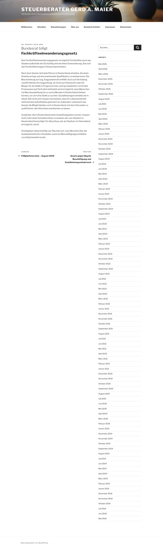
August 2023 (104, 214)
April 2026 (102, 69)
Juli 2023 (102, 219)
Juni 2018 (102, 513)
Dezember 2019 (105, 433)
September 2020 (105, 388)
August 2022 (103, 274)
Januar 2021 (103, 369)
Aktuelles (41, 27)
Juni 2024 (102, 169)
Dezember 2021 (105, 314)
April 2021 (102, 353)
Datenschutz (125, 27)
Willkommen (26, 27)
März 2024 (103, 184)
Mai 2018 (102, 518)
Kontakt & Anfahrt (92, 27)
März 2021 (103, 359)
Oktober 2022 (104, 264)
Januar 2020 (103, 428)
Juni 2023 (102, 224)
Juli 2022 (102, 279)
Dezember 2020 (105, 374)
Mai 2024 (102, 174)
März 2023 (103, 239)
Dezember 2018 (105, 493)
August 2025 (104, 99)
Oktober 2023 (104, 204)
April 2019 (102, 473)
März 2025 (103, 124)
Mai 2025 (102, 114)
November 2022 (105, 259)
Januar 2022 (103, 309)
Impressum (110, 27)
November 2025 (105, 84)
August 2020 (104, 394)
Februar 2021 (104, 363)
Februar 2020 (104, 423)
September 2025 (105, 94)
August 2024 (104, 159)
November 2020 (105, 378)
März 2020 (103, 419)
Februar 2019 (104, 483)
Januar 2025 (103, 134)
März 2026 (103, 74)
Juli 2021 (102, 338)
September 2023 (105, 209)
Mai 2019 (102, 468)
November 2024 (105, 144)
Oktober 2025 (104, 89)
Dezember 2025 (105, 79)
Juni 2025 (102, 109)
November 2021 (105, 319)
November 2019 (105, 438)
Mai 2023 (102, 229)
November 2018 (105, 498)
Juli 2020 (102, 398)
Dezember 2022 (105, 254)
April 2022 (102, 294)
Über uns (75, 27)
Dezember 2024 (105, 139)
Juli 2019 (102, 458)
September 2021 (105, 328)
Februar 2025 (104, 129)
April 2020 (102, 413)
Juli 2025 (102, 104)
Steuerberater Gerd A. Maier (67, 9)
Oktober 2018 (104, 503)
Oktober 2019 (104, 443)
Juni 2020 (102, 403)
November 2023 (105, 199)
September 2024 (105, 154)
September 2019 (105, 448)
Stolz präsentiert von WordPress (34, 543)
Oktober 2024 (104, 149)
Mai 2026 (102, 64)
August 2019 (103, 453)
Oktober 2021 (104, 324)
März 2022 (103, 299)
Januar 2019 (103, 488)
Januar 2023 (103, 249)
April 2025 (102, 119)
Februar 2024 (104, 189)
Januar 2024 (103, 194)
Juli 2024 (102, 164)
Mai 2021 (102, 349)
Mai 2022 (102, 289)
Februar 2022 (104, 304)
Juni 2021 (102, 344)
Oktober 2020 (104, 384)
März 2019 (103, 478)
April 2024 (102, 179)
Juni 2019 (102, 463)
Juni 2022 (102, 284)
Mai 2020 (102, 409)
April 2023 (102, 234)
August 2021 (103, 334)
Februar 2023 (104, 244)
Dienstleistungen (58, 27)
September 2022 (105, 269)
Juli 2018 (102, 508)
